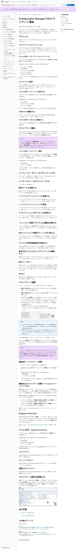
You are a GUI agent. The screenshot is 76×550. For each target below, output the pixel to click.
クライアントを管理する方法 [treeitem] (10, 46)
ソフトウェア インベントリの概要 (37, 201)
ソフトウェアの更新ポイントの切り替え (41, 238)
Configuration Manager (36, 14)
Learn (20, 14)
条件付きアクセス (40, 258)
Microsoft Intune (26, 14)
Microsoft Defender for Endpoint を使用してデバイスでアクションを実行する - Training (36, 527)
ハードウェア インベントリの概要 (37, 209)
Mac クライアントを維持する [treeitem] (10, 56)
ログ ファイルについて (40, 337)
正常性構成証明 (40, 248)
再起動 (23, 278)
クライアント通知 (64, 18)
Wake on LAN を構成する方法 (45, 268)
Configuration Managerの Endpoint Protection (38, 424)
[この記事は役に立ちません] (62, 31)
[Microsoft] (2, 2)
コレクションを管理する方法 (27, 515)
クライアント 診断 (64, 20)
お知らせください (65, 9)
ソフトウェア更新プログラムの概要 (43, 227)
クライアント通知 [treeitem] (8, 53)
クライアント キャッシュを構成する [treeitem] (10, 50)
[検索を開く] (68, 2)
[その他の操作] (56, 15)
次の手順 (62, 25)
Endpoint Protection (65, 21)
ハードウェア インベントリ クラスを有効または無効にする (35, 355)
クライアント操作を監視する (66, 23)
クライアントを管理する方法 (27, 512)
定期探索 (27, 192)
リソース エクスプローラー (28, 308)
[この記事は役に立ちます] (61, 31)
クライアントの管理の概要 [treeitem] (9, 38)
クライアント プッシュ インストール (45, 51)
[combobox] (9, 16)
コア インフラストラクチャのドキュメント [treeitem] (9, 19)
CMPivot (32, 116)
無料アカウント (71, 5)
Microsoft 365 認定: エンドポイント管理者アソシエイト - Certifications (33, 532)
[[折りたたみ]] (15, 13)
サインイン (72, 1)
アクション (63, 16)
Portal (64, 5)
